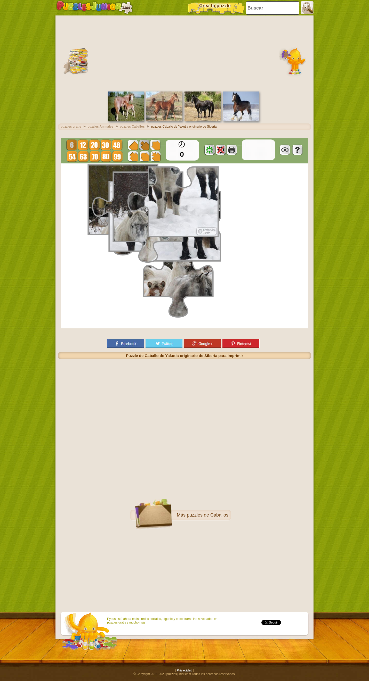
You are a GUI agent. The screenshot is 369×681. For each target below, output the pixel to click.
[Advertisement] (184, 53)
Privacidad (184, 670)
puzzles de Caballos (207, 515)
